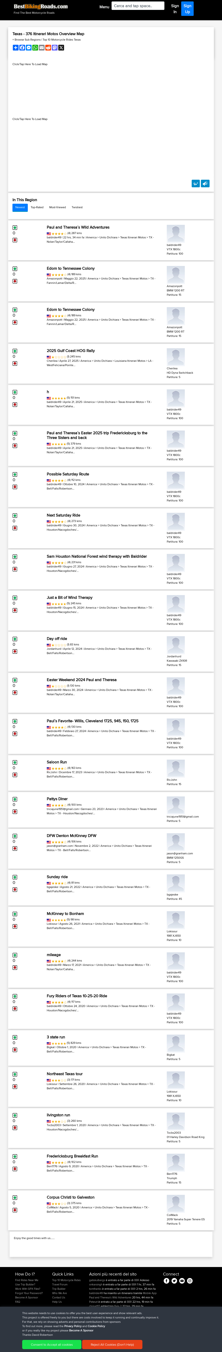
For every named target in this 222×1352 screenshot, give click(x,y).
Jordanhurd (54, 649)
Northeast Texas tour (64, 1074)
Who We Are (59, 1316)
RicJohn (52, 772)
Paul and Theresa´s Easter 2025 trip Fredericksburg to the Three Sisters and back (97, 435)
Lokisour (52, 924)
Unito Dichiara (108, 237)
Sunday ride (57, 877)
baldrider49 (54, 237)
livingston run (58, 1115)
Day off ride (57, 638)
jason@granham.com (60, 846)
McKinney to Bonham (65, 913)
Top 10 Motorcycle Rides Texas (62, 40)
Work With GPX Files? (27, 1312)
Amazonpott (54, 278)
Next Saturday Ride (63, 515)
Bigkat (51, 1047)
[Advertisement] (111, 91)
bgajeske (52, 887)
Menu (104, 7)
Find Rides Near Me (26, 1303)
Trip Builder (59, 1312)
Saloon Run (57, 762)
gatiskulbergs (97, 1303)
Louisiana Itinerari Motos (130, 361)
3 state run (56, 1037)
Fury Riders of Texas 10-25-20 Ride (77, 996)
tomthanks (95, 1312)
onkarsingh (96, 1308)
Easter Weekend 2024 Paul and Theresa (82, 680)
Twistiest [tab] (77, 207)
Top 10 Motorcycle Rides (66, 1303)
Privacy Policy (63, 1347)
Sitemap (49, 1347)
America (91, 237)
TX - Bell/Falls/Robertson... (74, 850)
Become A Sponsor (26, 1321)
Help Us (57, 1325)
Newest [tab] (20, 207)
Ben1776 (52, 1166)
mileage (54, 955)
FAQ (17, 1325)
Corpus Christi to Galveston (70, 1197)
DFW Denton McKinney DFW (71, 835)
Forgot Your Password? (29, 1316)
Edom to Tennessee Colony (71, 268)
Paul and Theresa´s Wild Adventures (78, 227)
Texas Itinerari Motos (133, 237)
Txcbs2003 (54, 1125)
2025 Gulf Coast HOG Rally (71, 350)
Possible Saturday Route (68, 474)
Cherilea (52, 361)
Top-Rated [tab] (37, 207)
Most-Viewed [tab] (57, 207)
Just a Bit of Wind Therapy (69, 597)
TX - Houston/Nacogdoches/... (76, 813)
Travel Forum (60, 1308)
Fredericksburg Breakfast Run (72, 1156)
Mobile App (150, 1316)
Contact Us (58, 1321)
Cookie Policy (81, 1347)
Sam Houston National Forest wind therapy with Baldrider (97, 556)
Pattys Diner (57, 799)
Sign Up (187, 9)
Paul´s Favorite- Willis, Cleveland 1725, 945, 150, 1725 (92, 721)
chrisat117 (95, 1329)
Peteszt (93, 1325)
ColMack (52, 1207)
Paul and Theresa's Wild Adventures (110, 1321)
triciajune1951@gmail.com (63, 809)
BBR (136, 1303)
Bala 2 (118, 1329)
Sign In (175, 9)
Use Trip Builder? (25, 1308)
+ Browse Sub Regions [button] (26, 40)
